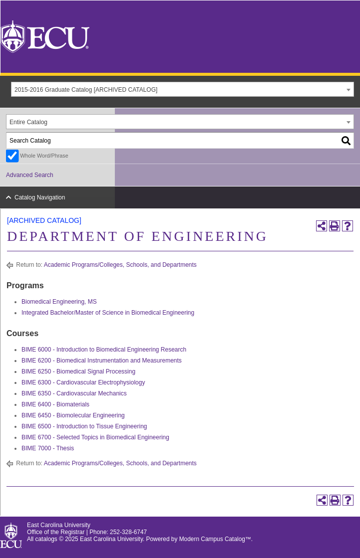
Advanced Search (29, 175)
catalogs (46, 539)
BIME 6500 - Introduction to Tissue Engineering (84, 426)
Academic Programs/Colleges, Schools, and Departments (120, 264)
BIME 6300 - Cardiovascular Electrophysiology (83, 382)
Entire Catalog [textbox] (28, 122)
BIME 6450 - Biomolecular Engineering (73, 415)
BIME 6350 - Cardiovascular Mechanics (74, 393)
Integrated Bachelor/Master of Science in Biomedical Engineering (107, 312)
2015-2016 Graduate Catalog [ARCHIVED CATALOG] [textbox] (85, 89)
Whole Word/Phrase (44, 156)
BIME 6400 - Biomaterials (55, 404)
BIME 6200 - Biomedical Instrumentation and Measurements (101, 360)
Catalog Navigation (39, 197)
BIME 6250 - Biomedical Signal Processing (78, 371)
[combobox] (182, 89)
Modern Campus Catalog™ (215, 539)
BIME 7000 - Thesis (47, 448)
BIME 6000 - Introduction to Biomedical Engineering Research (103, 349)
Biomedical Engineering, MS (59, 301)
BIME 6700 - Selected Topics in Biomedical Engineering (95, 437)
